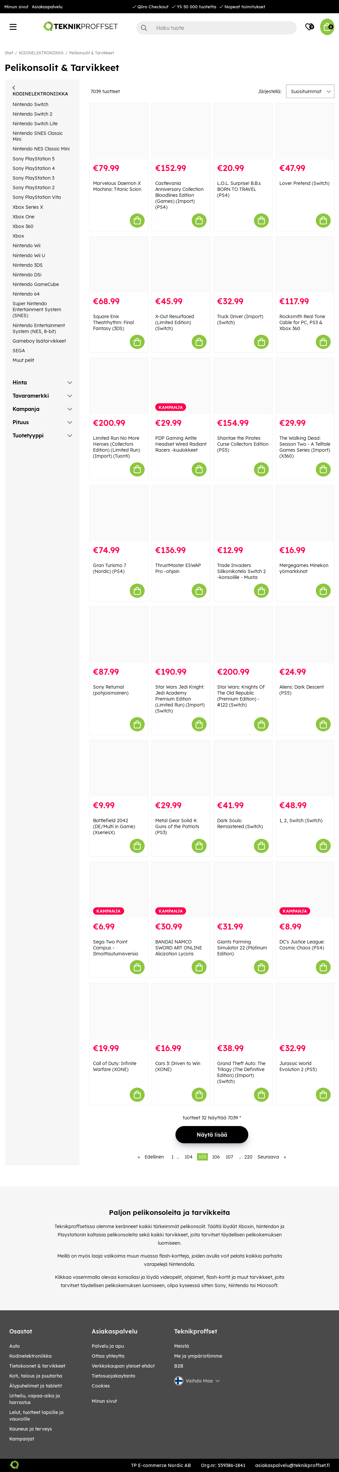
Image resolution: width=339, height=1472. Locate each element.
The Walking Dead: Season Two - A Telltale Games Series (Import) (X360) (304, 447)
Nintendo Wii (26, 246)
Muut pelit (23, 360)
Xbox (18, 236)
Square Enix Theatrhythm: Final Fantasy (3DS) (113, 322)
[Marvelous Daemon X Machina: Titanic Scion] (118, 131)
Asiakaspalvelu (47, 6)
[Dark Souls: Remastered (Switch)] (242, 768)
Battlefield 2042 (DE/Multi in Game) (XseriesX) (114, 826)
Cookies (101, 1386)
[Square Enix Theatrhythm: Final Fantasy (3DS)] (118, 265)
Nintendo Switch (30, 104)
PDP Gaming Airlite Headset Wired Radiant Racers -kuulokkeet (181, 444)
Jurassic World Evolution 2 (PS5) (298, 1066)
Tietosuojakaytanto (113, 1376)
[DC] (305, 890)
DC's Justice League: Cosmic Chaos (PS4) (301, 945)
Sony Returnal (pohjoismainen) (110, 690)
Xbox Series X (28, 207)
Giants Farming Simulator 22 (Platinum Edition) (242, 948)
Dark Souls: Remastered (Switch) (240, 823)
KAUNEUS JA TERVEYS (30, 1429)
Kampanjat (21, 1439)
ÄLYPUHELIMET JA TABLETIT (35, 1386)
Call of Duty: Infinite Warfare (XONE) (114, 1066)
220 (248, 1157)
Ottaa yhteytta (108, 1356)
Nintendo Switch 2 (32, 114)
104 (189, 1157)
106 (216, 1157)
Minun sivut (16, 6)
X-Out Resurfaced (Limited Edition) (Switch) (174, 322)
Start (9, 52)
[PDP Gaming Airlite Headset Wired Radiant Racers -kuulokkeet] (181, 386)
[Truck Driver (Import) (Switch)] (242, 265)
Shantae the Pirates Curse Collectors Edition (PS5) (242, 444)
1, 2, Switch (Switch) (300, 820)
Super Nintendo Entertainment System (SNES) (37, 309)
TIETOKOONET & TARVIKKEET (37, 1366)
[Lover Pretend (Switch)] (305, 131)
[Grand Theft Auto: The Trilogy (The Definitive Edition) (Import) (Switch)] (242, 1011)
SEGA (19, 351)
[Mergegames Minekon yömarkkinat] (305, 513)
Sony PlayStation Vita (37, 197)
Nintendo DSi (27, 275)
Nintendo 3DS (28, 265)
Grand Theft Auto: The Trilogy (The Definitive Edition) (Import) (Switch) (241, 1072)
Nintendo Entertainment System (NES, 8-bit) (39, 328)
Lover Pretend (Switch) (304, 183)
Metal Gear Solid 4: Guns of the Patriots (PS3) (177, 826)
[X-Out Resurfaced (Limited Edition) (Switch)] (181, 265)
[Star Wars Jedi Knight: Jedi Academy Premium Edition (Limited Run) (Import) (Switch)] (181, 635)
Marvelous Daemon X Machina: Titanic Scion (117, 186)
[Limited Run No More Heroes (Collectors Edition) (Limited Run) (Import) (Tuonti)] (118, 386)
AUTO (14, 1346)
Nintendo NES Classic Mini (41, 149)
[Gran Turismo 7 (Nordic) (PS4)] (118, 513)
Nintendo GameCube (36, 284)
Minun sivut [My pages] (104, 1401)
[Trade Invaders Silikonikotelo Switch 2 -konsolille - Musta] (242, 513)
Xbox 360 (23, 226)
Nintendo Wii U (29, 255)
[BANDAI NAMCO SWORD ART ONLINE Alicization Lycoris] (181, 890)
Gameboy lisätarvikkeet (39, 341)
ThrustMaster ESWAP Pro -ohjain (178, 568)
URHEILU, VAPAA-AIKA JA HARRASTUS (34, 1399)
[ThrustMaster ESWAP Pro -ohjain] (181, 513)
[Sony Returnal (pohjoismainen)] (118, 635)
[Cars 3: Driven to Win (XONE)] (181, 1011)
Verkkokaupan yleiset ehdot (123, 1366)
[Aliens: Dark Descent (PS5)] (305, 635)
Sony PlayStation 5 (34, 159)
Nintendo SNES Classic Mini (38, 136)
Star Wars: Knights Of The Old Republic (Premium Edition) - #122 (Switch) (241, 696)
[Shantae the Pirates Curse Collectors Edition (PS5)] (242, 386)
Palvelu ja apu (108, 1346)
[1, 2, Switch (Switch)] (305, 768)
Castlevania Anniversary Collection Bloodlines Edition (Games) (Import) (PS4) (179, 195)
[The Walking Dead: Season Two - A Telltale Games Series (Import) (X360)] (305, 386)
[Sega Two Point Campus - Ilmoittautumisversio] (118, 890)
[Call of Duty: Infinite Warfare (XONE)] (118, 1011)
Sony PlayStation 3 (33, 178)
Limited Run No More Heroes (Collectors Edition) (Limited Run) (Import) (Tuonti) (116, 447)
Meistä (181, 1346)
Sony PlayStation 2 (34, 188)
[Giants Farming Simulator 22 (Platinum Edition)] (242, 890)
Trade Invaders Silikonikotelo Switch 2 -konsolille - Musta (241, 571)
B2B (178, 1366)
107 (229, 1157)
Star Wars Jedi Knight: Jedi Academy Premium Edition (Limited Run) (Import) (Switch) (180, 699)
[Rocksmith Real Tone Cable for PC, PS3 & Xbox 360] (305, 265)
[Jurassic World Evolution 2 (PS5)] (305, 1011)
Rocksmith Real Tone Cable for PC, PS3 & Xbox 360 (302, 322)
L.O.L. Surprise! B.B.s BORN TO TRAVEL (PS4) (239, 189)
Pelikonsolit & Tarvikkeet (91, 52)
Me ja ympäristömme (198, 1356)
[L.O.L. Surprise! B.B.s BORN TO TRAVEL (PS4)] (242, 131)
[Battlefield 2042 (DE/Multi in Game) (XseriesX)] (118, 768)
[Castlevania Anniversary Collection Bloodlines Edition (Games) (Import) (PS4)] (181, 131)
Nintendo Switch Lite (35, 124)
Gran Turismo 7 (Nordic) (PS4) (109, 568)
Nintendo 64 (26, 294)
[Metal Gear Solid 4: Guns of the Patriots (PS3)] (181, 768)
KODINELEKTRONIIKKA (41, 52)
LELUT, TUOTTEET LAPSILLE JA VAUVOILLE (36, 1415)
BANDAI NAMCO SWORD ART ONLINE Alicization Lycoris (178, 948)
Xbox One (23, 217)
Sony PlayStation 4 (34, 168)
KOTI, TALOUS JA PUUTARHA (35, 1376)
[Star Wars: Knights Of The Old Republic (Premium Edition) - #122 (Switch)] (242, 635)
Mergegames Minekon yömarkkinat (303, 568)
